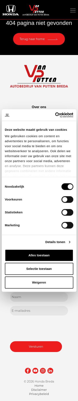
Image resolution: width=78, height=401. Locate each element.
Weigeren (39, 282)
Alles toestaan (39, 255)
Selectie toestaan (39, 268)
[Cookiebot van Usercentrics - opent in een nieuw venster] (55, 115)
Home (39, 386)
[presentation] (41, 328)
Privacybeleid (39, 394)
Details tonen (55, 242)
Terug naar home (32, 39)
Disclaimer (39, 390)
